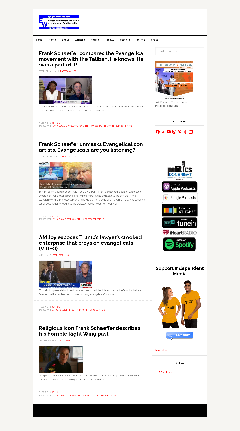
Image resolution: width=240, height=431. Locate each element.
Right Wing (110, 400)
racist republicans (94, 400)
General (56, 123)
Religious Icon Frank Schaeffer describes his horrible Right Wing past (89, 336)
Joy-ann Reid (113, 126)
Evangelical (58, 126)
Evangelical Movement (77, 126)
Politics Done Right (94, 225)
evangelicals (59, 225)
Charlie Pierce (67, 315)
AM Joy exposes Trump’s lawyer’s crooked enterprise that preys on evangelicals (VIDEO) (82, 248)
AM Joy (55, 315)
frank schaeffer (98, 126)
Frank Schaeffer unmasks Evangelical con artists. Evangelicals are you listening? (88, 150)
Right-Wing (126, 126)
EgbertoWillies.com (59, 22)
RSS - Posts (165, 373)
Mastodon (161, 350)
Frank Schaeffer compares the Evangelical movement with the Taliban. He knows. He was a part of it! (91, 59)
